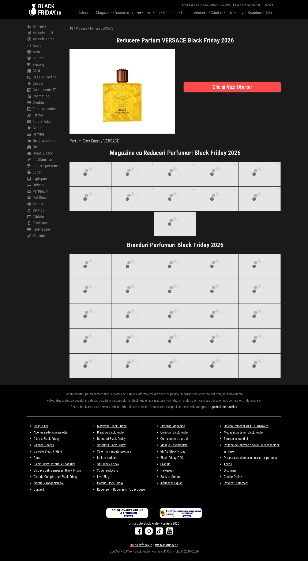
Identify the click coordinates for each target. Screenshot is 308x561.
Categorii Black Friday (111, 445)
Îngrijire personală (43, 166)
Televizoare (38, 229)
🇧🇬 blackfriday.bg (166, 545)
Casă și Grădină (41, 77)
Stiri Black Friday (108, 464)
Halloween (167, 470)
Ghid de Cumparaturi (246, 5)
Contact (268, 5)
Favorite (225, 5)
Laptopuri (37, 178)
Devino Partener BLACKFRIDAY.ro (246, 426)
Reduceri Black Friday (111, 439)
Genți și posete (41, 140)
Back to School (170, 477)
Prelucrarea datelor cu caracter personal (250, 458)
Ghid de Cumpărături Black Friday (56, 477)
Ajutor (38, 458)
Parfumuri (37, 191)
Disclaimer (231, 470)
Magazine (104, 12)
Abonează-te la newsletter (199, 5)
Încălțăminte (39, 159)
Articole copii (40, 33)
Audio (34, 45)
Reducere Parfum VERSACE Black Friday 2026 (175, 40)
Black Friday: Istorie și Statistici (54, 464)
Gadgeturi (37, 128)
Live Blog (152, 12)
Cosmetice (38, 96)
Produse (81, 28)
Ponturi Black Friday (110, 483)
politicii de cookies (224, 407)
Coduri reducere (194, 12)
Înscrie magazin (128, 12)
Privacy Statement (236, 483)
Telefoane (37, 223)
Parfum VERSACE (101, 28)
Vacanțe (36, 236)
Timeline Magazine (172, 426)
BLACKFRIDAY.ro (49, 9)
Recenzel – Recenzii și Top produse (121, 489)
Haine (34, 147)
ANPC (228, 464)
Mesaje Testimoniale (174, 445)
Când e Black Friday (227, 12)
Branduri (254, 12)
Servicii (35, 210)
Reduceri (170, 12)
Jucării (35, 172)
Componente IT (41, 90)
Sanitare (36, 204)
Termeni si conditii (236, 439)
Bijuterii (36, 58)
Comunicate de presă (174, 439)
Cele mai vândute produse (114, 451)
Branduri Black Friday (111, 432)
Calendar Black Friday (174, 432)
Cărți (33, 71)
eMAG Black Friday (172, 451)
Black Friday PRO (171, 458)
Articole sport (40, 39)
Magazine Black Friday (112, 426)
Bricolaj (35, 64)
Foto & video (39, 121)
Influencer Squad (171, 483)
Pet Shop (37, 197)
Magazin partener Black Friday (244, 432)
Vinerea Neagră (44, 445)
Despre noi (41, 426)
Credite (35, 102)
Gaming (35, 134)
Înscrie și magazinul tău (49, 483)
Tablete (35, 216)
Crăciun (165, 464)
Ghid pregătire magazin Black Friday (57, 470)
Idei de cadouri (107, 458)
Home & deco (40, 153)
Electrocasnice (41, 109)
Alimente (36, 26)
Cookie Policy (233, 477)
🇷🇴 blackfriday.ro (141, 545)
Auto (33, 52)
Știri (269, 12)
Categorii (85, 12)
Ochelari (36, 185)
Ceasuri (35, 83)
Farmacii (36, 115)
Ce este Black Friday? (48, 451)
